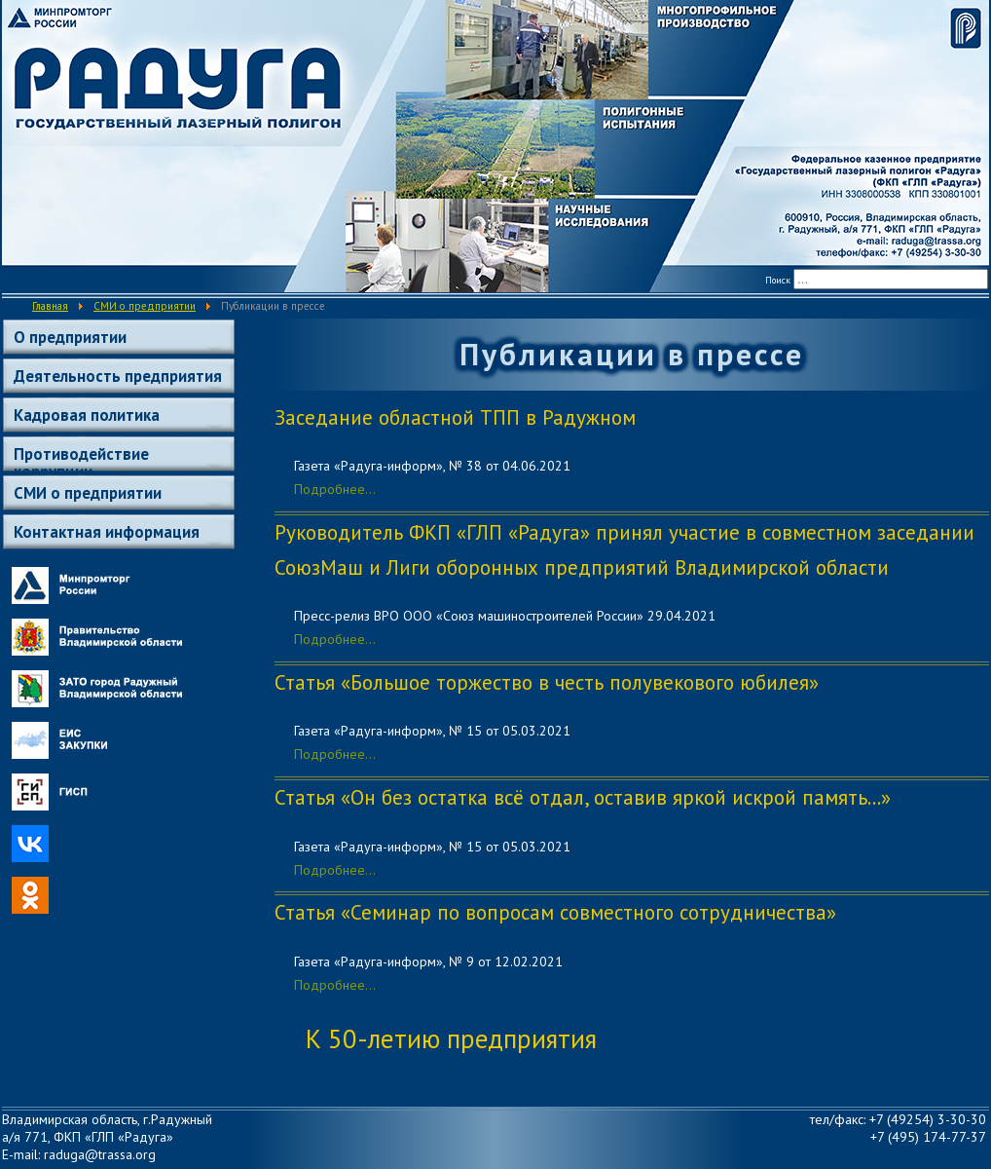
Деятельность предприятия (118, 376)
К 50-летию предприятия (451, 1038)
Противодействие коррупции (81, 457)
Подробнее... (335, 489)
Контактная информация (107, 532)
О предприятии (70, 337)
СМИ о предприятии (88, 493)
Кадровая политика (87, 415)
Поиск (777, 280)
